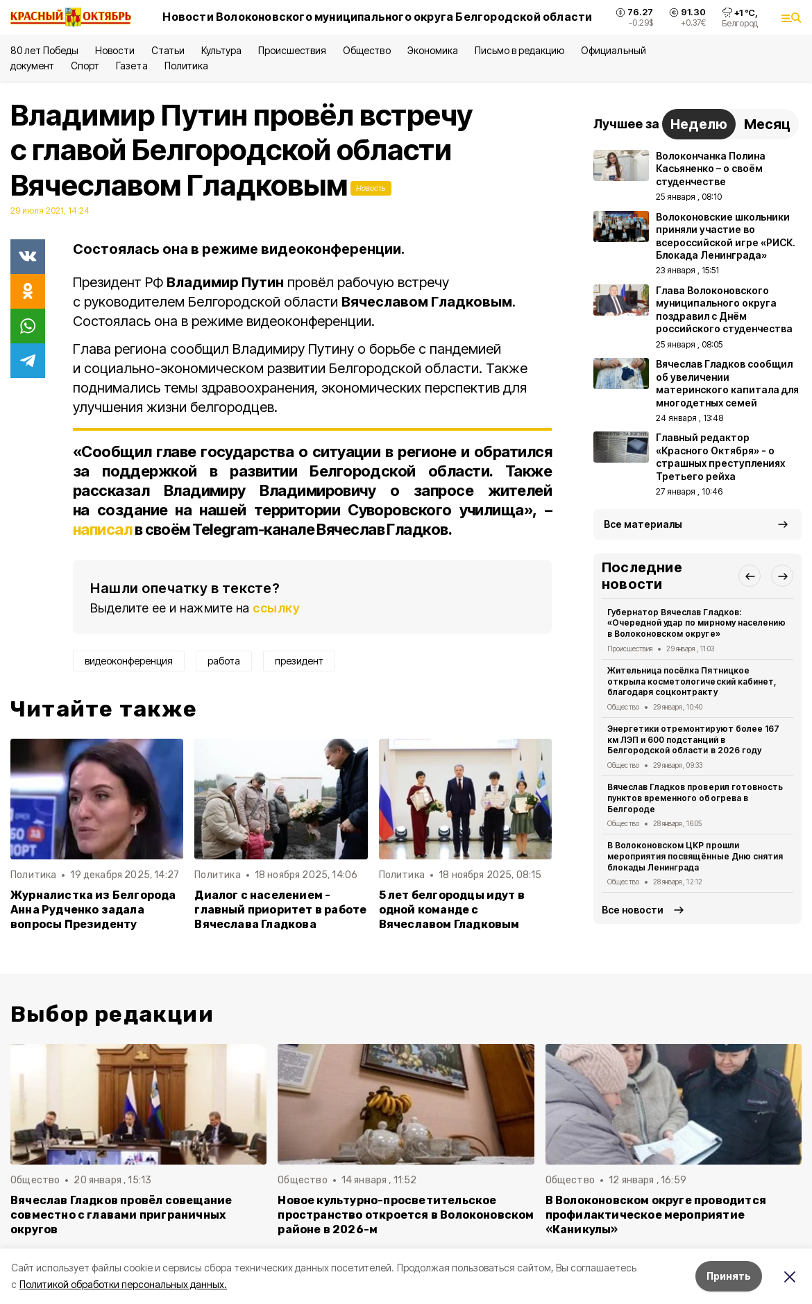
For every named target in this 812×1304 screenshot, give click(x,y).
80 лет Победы (44, 50)
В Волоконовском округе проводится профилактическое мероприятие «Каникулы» (655, 1215)
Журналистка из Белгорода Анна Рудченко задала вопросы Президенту (93, 910)
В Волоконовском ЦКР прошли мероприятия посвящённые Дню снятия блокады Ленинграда (695, 856)
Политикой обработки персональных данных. (123, 1284)
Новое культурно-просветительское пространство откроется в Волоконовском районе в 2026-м (406, 1215)
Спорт (85, 65)
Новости (114, 50)
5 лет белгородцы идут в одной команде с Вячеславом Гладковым (452, 910)
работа (224, 661)
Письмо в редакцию (519, 50)
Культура (221, 50)
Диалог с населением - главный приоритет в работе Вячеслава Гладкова (280, 910)
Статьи (168, 50)
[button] (749, 576)
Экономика (432, 50)
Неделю (698, 124)
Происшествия (292, 50)
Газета (131, 65)
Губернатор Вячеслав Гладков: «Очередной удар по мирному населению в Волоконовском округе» (696, 623)
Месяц (767, 124)
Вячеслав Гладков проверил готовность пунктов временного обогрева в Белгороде (695, 798)
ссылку (276, 608)
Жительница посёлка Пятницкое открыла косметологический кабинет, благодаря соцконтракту (692, 681)
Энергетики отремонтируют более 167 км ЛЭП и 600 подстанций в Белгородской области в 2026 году (693, 739)
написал (102, 529)
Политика (186, 65)
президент (299, 661)
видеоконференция (129, 661)
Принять (729, 1276)
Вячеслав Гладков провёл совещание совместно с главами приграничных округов (121, 1215)
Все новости (632, 910)
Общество (366, 50)
